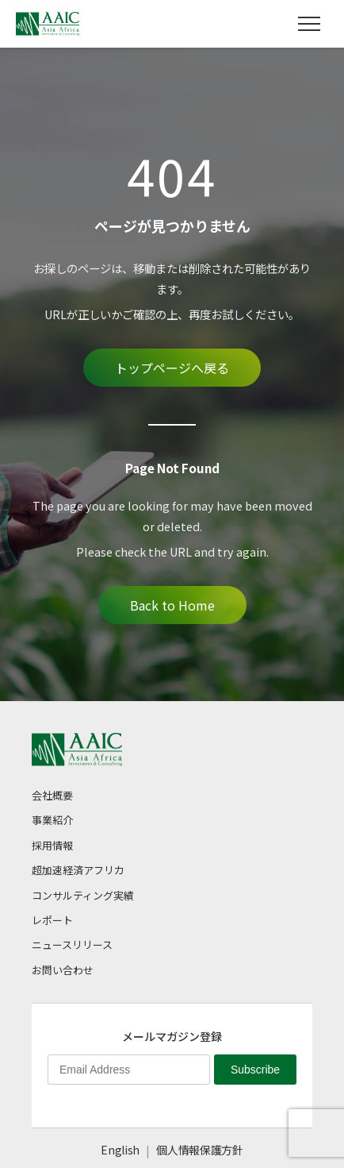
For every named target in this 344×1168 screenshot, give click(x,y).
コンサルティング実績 (83, 895)
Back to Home (172, 605)
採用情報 (52, 845)
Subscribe (255, 1069)
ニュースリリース (72, 944)
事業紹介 (52, 819)
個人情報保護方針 (199, 1150)
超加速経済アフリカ (78, 869)
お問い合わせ (63, 969)
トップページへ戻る (172, 367)
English (120, 1150)
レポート (52, 919)
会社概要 (52, 795)
